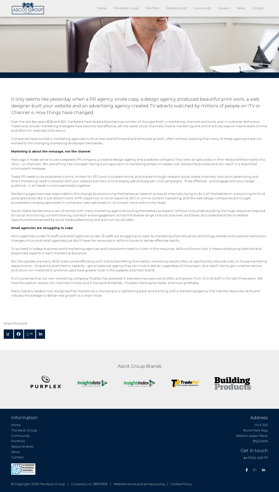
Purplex (95, 278)
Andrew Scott (176, 8)
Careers (224, 8)
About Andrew (22, 446)
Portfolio (152, 8)
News (241, 8)
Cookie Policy (181, 484)
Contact (258, 8)
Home (101, 8)
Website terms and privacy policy (139, 484)
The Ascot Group (126, 8)
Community (202, 8)
